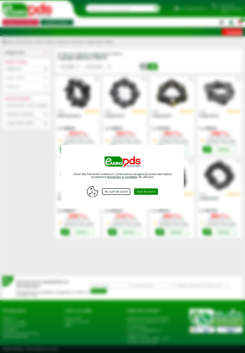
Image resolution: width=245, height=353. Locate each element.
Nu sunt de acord (116, 191)
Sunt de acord (146, 191)
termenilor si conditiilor (122, 177)
